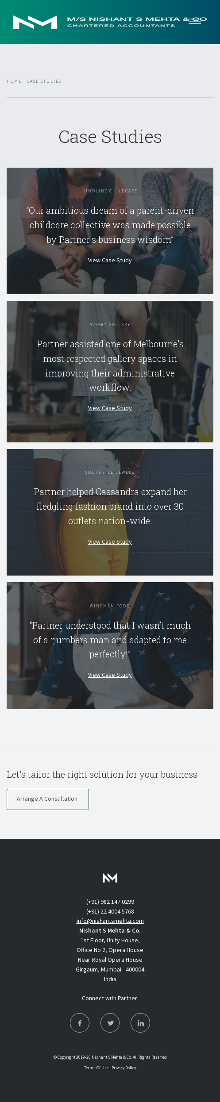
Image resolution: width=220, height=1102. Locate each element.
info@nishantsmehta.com (110, 921)
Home (14, 81)
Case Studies (44, 81)
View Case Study (110, 260)
